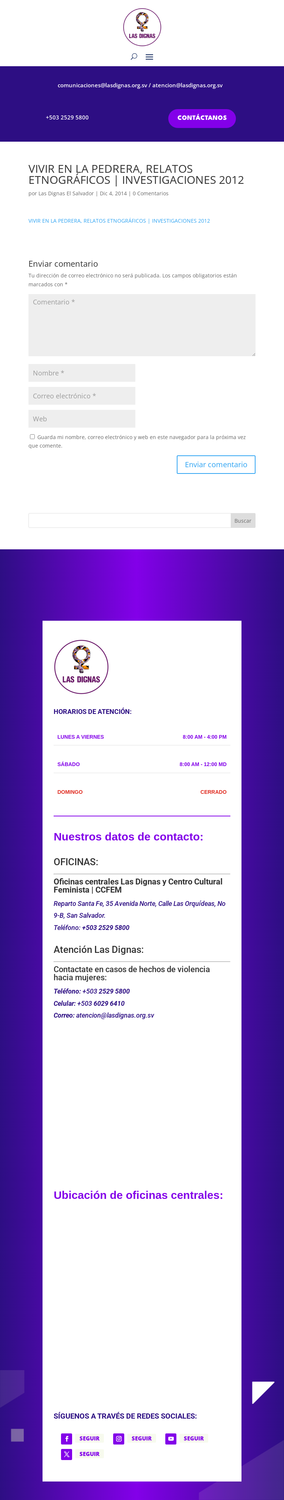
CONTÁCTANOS (202, 118)
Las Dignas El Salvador (66, 193)
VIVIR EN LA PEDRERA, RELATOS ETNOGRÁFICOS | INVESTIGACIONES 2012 (119, 220)
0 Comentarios (151, 193)
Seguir (89, 1438)
